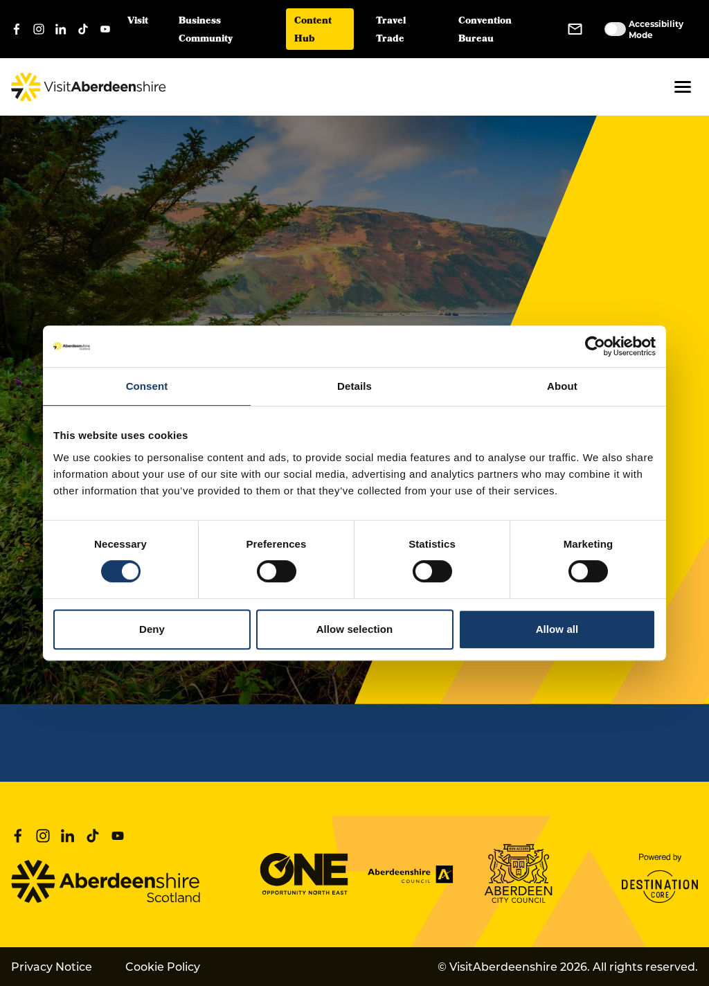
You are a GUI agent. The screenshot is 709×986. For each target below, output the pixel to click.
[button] (682, 87)
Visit (137, 22)
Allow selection (354, 629)
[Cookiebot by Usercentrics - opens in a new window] (595, 346)
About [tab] (562, 386)
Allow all (557, 629)
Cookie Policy (162, 966)
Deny (152, 629)
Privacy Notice (51, 966)
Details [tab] (354, 386)
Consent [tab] (147, 386)
